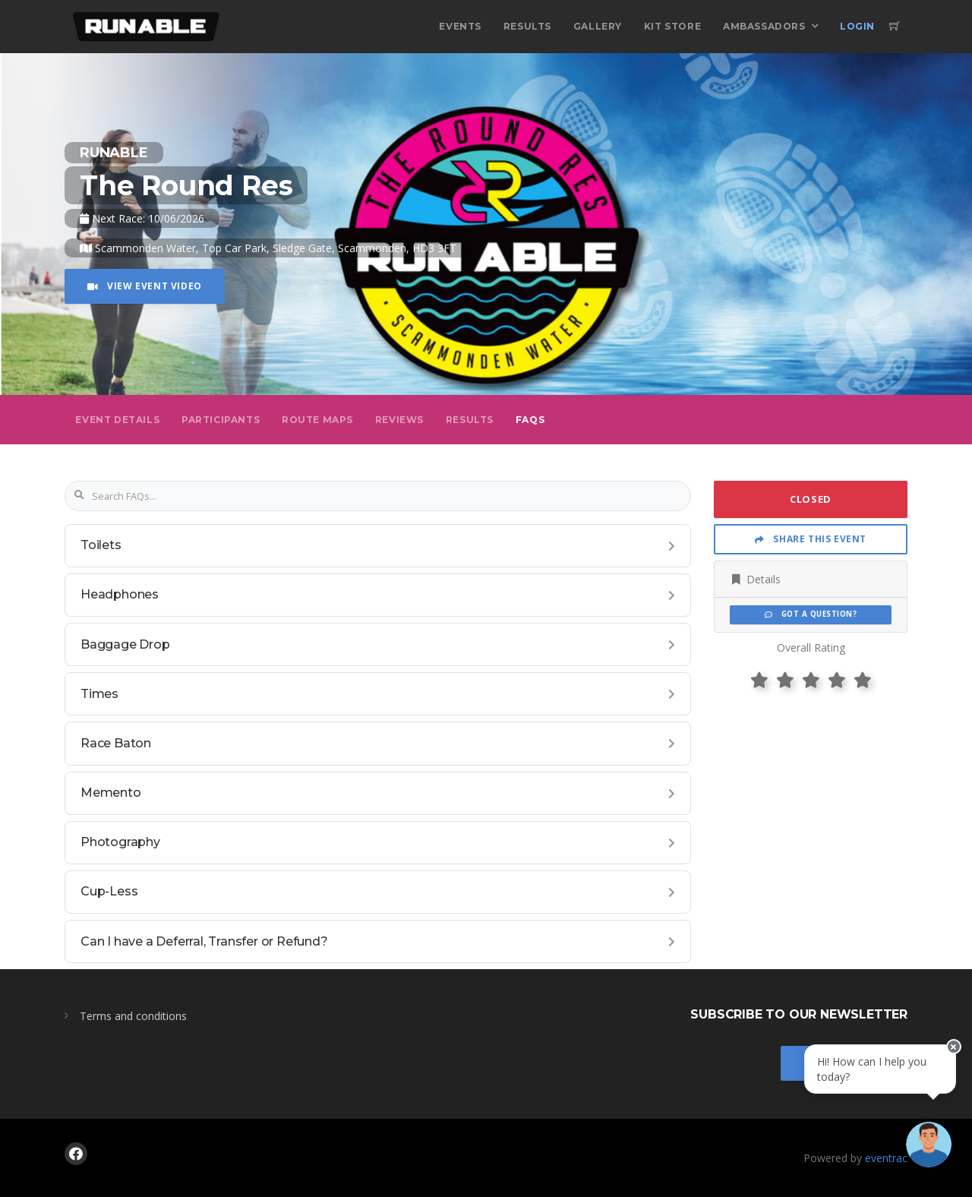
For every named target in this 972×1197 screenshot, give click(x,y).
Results (527, 26)
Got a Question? (811, 614)
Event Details (117, 419)
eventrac (886, 1158)
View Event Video (144, 286)
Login (857, 26)
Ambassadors (764, 26)
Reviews (399, 419)
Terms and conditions (133, 1016)
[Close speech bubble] (947, 1066)
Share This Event (810, 538)
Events (460, 26)
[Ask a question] (926, 1151)
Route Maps (317, 419)
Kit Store (672, 26)
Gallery (597, 26)
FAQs (530, 419)
